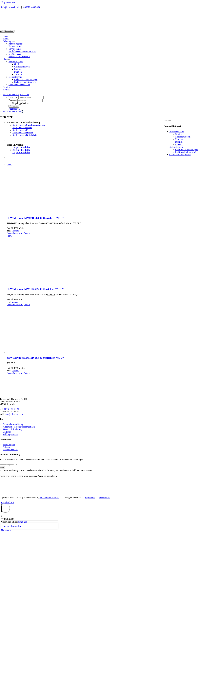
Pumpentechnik (16, 46)
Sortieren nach (23, 122)
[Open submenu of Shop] (9, 59)
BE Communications (49, 497)
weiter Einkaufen (12, 526)
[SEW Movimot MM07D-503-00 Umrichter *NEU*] (78, 188)
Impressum (90, 497)
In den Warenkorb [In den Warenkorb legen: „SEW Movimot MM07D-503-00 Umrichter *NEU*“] (15, 233)
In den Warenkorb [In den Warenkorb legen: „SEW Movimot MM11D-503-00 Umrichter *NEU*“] (15, 304)
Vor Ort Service (16, 54)
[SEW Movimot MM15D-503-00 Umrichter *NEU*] (78, 330)
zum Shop (22, 522)
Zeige (15, 145)
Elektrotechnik (15, 77)
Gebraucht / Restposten (19, 84)
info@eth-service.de (10, 7)
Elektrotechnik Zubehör (186, 152)
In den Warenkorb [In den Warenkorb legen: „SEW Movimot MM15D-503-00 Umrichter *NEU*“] (15, 373)
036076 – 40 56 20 (31, 7)
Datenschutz (104, 497)
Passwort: (13, 100)
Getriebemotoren (182, 137)
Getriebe (179, 134)
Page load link (7, 502)
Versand (15, 230)
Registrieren (14, 109)
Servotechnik (14, 49)
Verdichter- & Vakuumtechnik (22, 51)
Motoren (179, 139)
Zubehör (179, 144)
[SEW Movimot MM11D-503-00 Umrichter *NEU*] (78, 260)
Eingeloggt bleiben (19, 103)
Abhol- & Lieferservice (19, 56)
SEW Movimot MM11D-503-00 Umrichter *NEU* (35, 289)
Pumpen (178, 142)
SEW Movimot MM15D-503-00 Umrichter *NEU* (35, 357)
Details (27, 233)
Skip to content (8, 2)
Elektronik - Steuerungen (186, 149)
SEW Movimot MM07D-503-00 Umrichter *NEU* (35, 217)
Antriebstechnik (16, 44)
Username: (13, 97)
